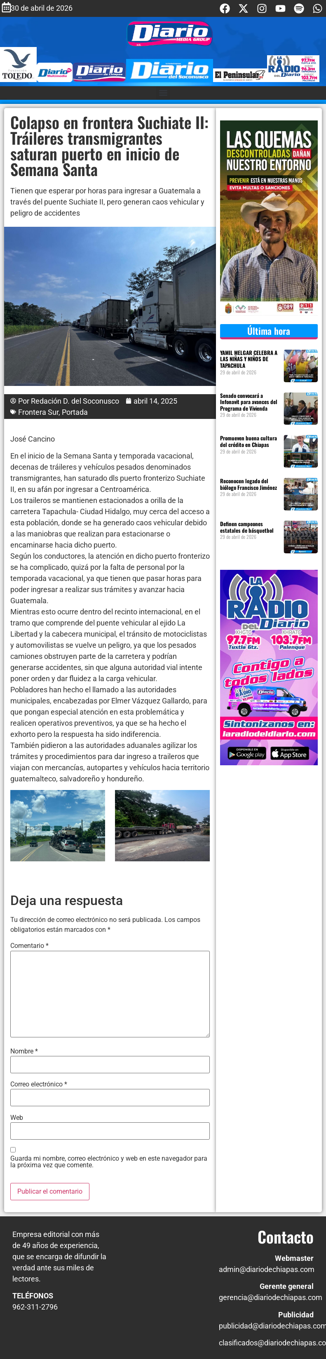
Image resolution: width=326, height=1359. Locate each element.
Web (16, 1117)
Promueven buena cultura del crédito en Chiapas (248, 441)
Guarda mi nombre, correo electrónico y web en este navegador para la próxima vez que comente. (108, 1162)
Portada (75, 412)
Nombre (24, 1051)
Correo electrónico (38, 1084)
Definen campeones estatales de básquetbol (247, 527)
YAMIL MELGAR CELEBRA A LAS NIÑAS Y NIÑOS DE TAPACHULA (248, 358)
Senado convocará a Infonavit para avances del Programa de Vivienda (248, 401)
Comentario (29, 946)
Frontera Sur (38, 412)
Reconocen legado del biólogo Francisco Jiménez (248, 484)
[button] (163, 93)
